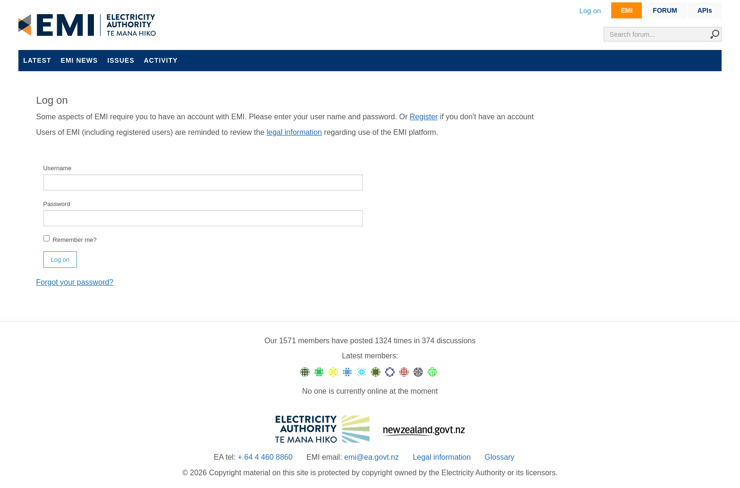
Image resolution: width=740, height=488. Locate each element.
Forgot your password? (75, 282)
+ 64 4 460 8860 (265, 457)
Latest (37, 60)
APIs (705, 10)
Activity (161, 60)
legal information (294, 132)
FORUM (665, 10)
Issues (120, 60)
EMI (626, 10)
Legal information (442, 457)
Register (424, 117)
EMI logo (89, 25)
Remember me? (70, 239)
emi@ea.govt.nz (371, 457)
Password (56, 203)
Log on (590, 11)
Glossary (499, 457)
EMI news (79, 60)
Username (57, 168)
